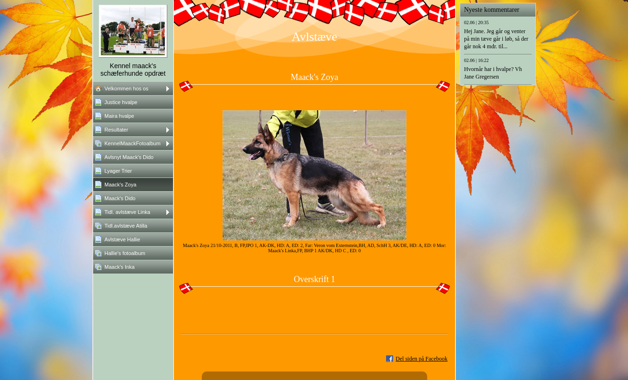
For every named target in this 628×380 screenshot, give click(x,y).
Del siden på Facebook (421, 358)
